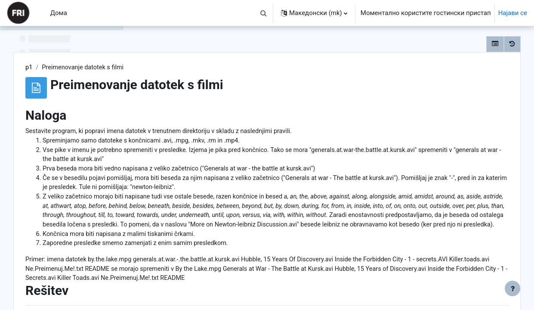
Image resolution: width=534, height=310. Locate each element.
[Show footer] (512, 288)
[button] (263, 13)
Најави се (512, 13)
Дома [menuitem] (58, 13)
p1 (154, 67)
